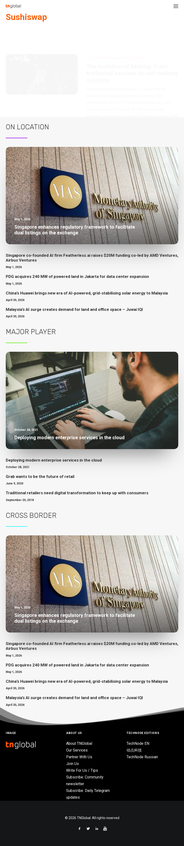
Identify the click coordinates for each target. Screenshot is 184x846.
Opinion (116, 34)
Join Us (72, 763)
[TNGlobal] (13, 6)
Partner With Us (79, 757)
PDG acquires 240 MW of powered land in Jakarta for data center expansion (77, 276)
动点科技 (134, 750)
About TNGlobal (79, 743)
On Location (27, 127)
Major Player (31, 332)
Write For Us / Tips (82, 770)
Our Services (77, 750)
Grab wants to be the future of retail (40, 476)
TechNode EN (137, 743)
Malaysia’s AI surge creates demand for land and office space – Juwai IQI (74, 309)
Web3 (139, 34)
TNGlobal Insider (97, 34)
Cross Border (31, 515)
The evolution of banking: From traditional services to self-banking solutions (132, 50)
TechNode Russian (142, 757)
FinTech (128, 34)
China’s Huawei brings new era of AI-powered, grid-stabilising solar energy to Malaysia (87, 293)
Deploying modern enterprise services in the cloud (54, 460)
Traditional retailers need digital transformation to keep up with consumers (77, 492)
